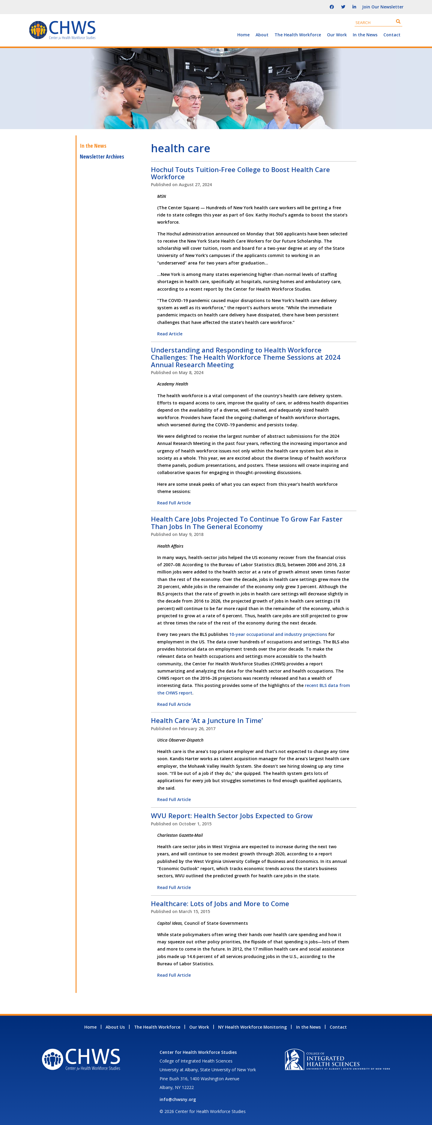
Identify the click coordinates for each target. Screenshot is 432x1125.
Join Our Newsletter (383, 7)
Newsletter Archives (102, 156)
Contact (391, 35)
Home (243, 35)
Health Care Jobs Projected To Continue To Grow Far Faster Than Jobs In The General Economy (247, 522)
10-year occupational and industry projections (278, 634)
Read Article (169, 334)
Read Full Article (174, 503)
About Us (115, 1027)
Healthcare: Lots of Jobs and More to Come (220, 903)
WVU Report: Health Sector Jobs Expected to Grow (232, 815)
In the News (365, 35)
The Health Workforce (297, 35)
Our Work (337, 35)
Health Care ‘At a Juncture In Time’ (207, 720)
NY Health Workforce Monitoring (252, 1027)
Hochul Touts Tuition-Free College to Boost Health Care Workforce (240, 173)
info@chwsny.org (178, 1099)
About (262, 35)
